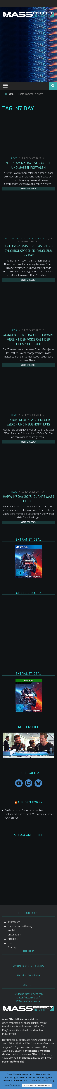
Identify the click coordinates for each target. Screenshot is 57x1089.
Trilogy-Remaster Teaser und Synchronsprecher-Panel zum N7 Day (28, 250)
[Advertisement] (28, 48)
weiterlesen (28, 188)
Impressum (14, 921)
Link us (11, 943)
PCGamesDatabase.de (28, 1001)
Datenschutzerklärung (20, 926)
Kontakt (12, 930)
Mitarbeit (12, 938)
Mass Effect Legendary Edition (22, 239)
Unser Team (14, 934)
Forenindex (34, 975)
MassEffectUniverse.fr (28, 997)
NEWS (14, 158)
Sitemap (12, 947)
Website (21, 975)
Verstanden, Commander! (37, 1085)
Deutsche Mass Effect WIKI (28, 994)
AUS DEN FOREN (30, 802)
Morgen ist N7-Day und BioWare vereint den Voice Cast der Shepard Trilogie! (28, 339)
